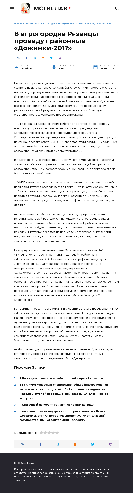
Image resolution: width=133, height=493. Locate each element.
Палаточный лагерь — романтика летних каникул (56, 404)
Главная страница (25, 23)
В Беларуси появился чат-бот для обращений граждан (61, 378)
